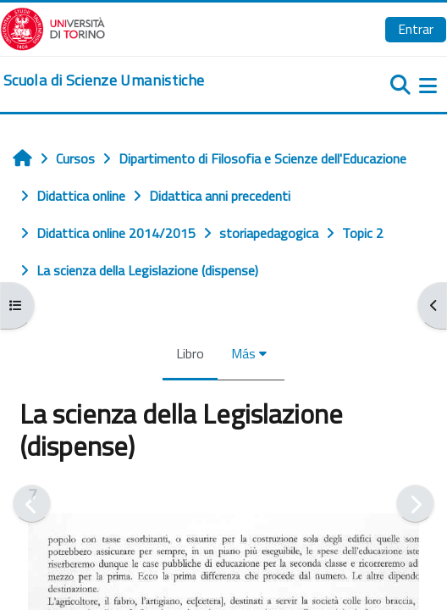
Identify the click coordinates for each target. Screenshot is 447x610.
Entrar (415, 29)
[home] (103, 80)
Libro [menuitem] (190, 353)
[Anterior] (32, 504)
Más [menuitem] (243, 353)
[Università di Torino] (53, 27)
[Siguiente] (415, 504)
